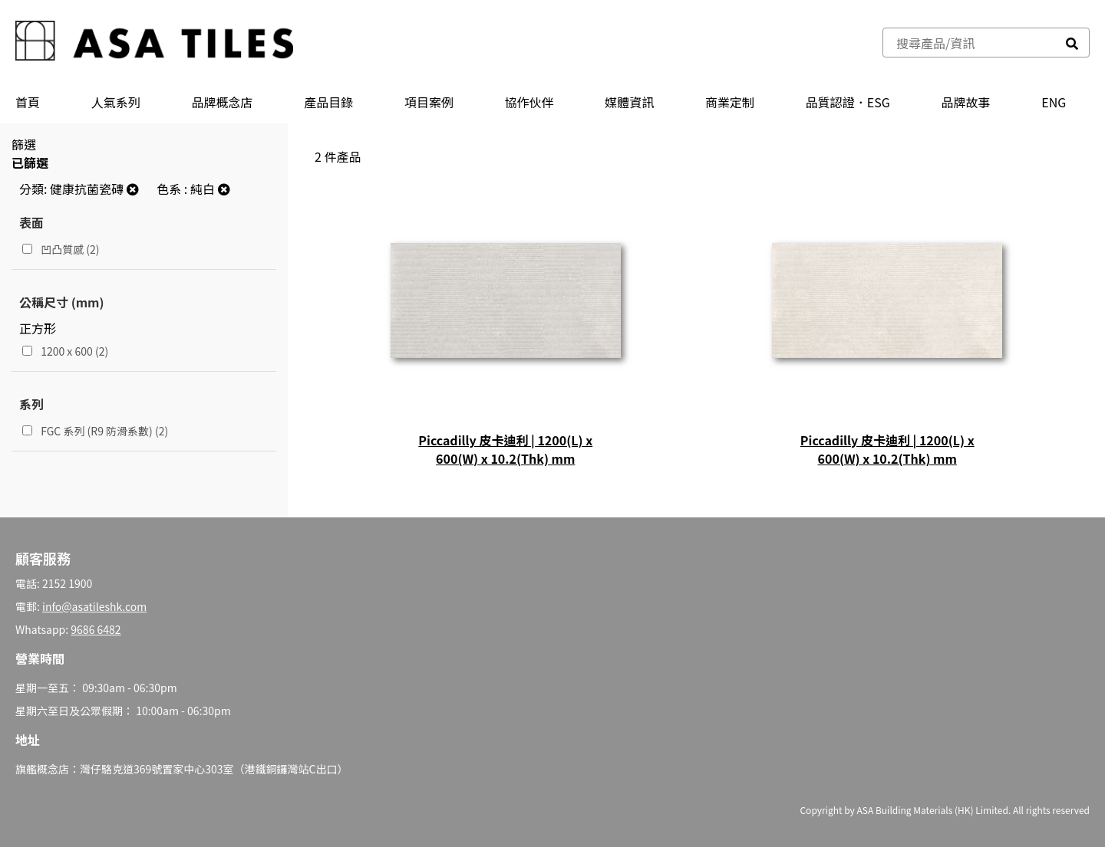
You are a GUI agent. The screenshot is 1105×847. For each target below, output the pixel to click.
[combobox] (969, 42)
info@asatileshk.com (94, 606)
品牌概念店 (221, 102)
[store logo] (154, 42)
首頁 (27, 102)
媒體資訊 (629, 102)
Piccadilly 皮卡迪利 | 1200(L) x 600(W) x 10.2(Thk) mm (505, 449)
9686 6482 (95, 629)
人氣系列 (115, 102)
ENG (1053, 102)
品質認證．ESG (848, 102)
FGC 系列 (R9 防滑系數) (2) (95, 430)
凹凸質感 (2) (61, 249)
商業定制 (729, 102)
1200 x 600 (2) (65, 351)
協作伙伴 (529, 102)
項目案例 (429, 102)
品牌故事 (966, 102)
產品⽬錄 (328, 102)
